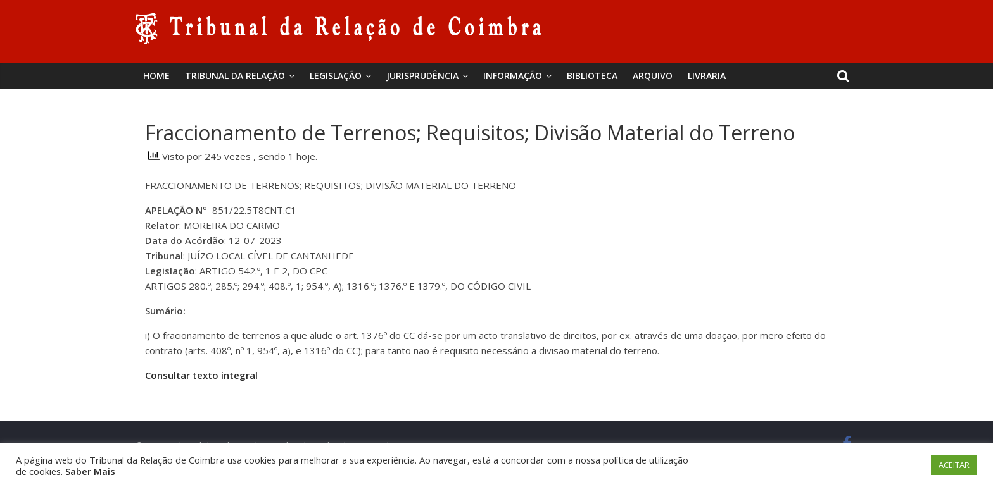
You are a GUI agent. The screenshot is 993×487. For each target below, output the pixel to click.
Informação (512, 76)
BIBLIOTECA (592, 76)
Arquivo (653, 76)
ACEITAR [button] (954, 465)
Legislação (336, 76)
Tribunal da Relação (235, 76)
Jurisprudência (422, 76)
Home (156, 76)
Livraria (707, 76)
